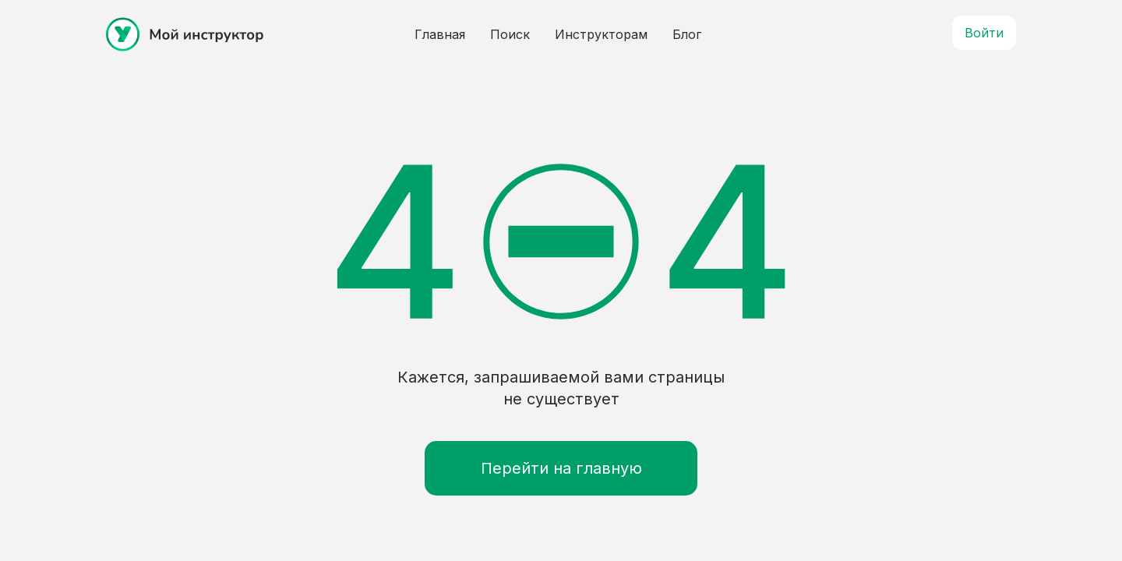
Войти (984, 33)
